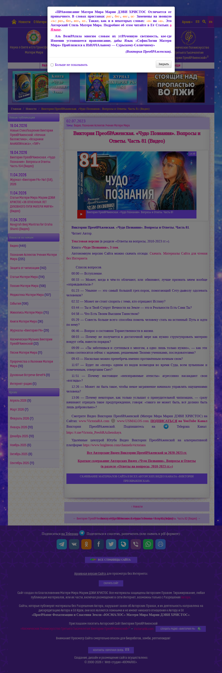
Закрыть (164, 64)
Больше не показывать (69, 65)
